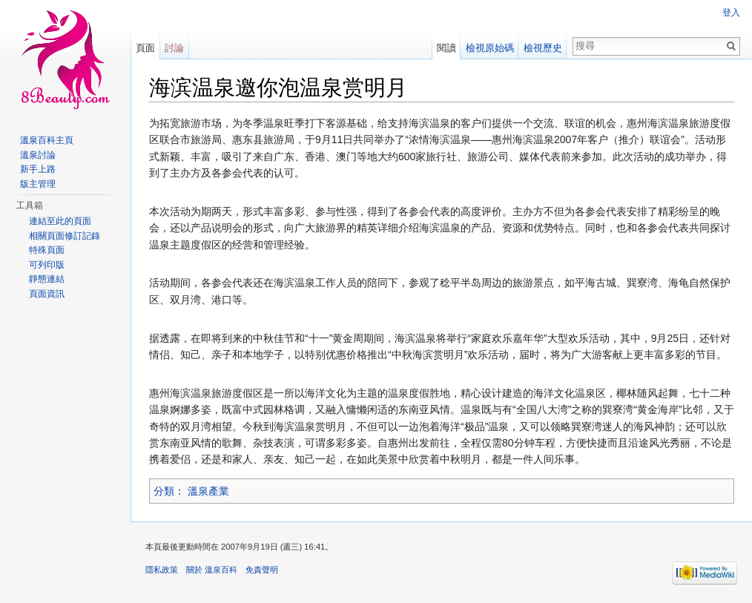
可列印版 (47, 265)
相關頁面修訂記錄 (64, 236)
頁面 (145, 47)
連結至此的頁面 (60, 221)
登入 (731, 12)
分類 (164, 491)
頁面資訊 (47, 294)
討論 (174, 47)
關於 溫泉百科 (211, 569)
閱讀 (446, 47)
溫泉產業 (208, 491)
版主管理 (38, 184)
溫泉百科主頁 (46, 140)
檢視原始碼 (490, 47)
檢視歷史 (543, 47)
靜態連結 (47, 279)
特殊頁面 (47, 250)
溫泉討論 (38, 155)
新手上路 (38, 169)
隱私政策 (161, 569)
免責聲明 (261, 569)
